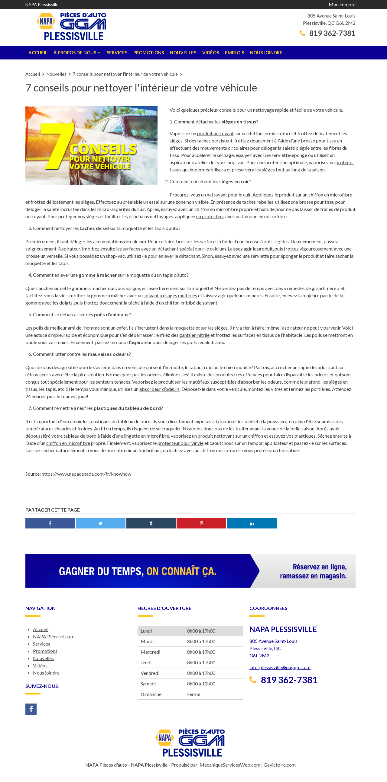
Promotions (148, 52)
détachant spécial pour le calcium (192, 248)
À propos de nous (75, 52)
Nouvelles (183, 52)
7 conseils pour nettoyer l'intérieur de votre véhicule (125, 74)
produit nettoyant (215, 133)
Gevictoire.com (280, 765)
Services (117, 52)
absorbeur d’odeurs (159, 389)
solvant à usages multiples (170, 295)
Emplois (234, 52)
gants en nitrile (194, 335)
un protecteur (210, 216)
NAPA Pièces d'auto (54, 636)
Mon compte (342, 4)
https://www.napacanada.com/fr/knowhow (86, 474)
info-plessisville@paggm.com (280, 667)
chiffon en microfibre (68, 443)
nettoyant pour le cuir (229, 194)
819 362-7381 (328, 33)
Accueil (37, 52)
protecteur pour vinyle (180, 443)
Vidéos (210, 52)
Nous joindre (266, 52)
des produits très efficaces (234, 374)
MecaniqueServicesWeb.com (230, 765)
